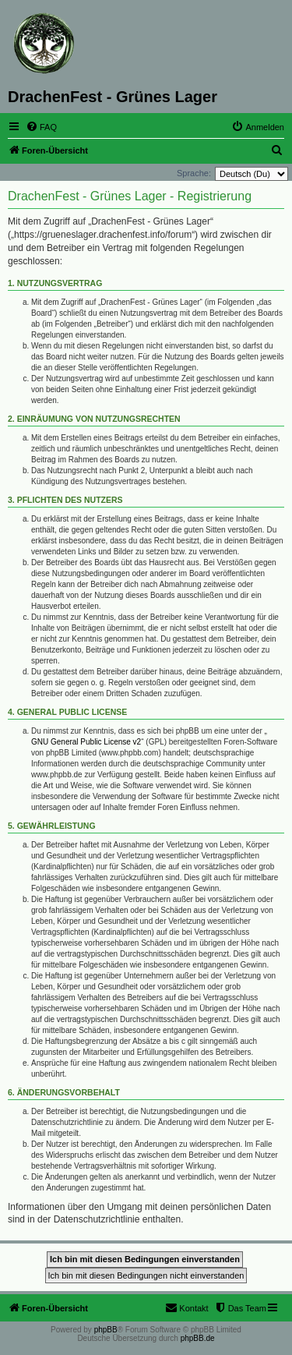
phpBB (106, 1329)
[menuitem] (41, 127)
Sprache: (194, 173)
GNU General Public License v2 (86, 742)
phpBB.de (198, 1338)
